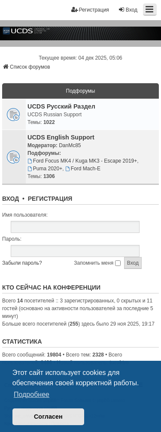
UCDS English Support (60, 137)
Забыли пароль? (22, 263)
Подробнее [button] (31, 394)
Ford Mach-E (82, 169)
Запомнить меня (97, 263)
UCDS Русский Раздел (61, 106)
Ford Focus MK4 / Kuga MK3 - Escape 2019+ (82, 161)
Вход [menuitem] (127, 9)
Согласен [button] (48, 416)
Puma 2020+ (44, 169)
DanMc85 (70, 145)
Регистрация (50, 198)
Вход (10, 198)
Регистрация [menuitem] (90, 9)
